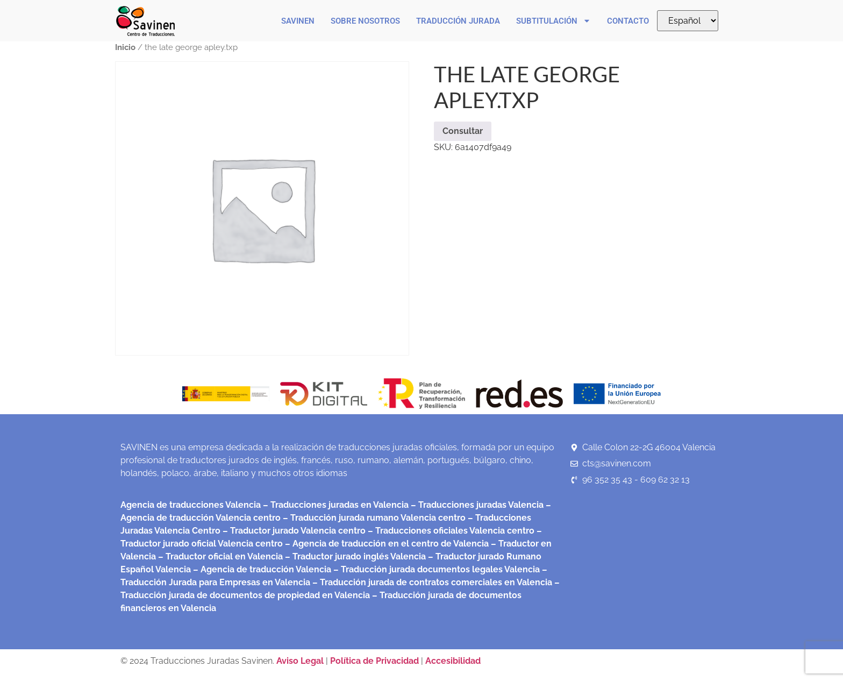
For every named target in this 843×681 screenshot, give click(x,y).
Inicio (125, 47)
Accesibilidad (453, 661)
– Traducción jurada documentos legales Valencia (435, 569)
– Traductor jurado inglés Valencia (355, 556)
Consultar (462, 131)
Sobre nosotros (365, 21)
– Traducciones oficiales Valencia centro (450, 531)
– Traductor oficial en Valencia (220, 556)
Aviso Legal (301, 661)
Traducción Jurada (458, 21)
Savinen (298, 21)
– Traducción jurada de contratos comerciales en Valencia (431, 582)
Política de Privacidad (374, 661)
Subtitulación (553, 20)
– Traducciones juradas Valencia (476, 505)
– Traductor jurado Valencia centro (293, 531)
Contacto (628, 21)
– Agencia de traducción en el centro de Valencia (386, 543)
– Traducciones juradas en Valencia (335, 505)
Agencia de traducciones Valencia (190, 505)
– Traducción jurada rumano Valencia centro (373, 518)
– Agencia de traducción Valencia (261, 569)
